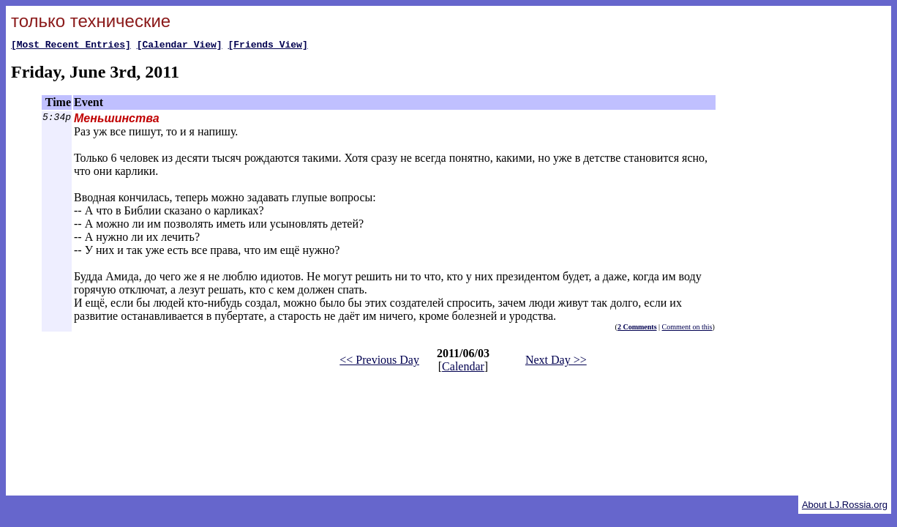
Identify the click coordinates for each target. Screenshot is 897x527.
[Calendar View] (179, 46)
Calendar (463, 368)
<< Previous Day (379, 362)
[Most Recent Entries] (71, 46)
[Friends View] (267, 46)
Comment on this (687, 329)
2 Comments (637, 329)
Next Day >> (556, 362)
